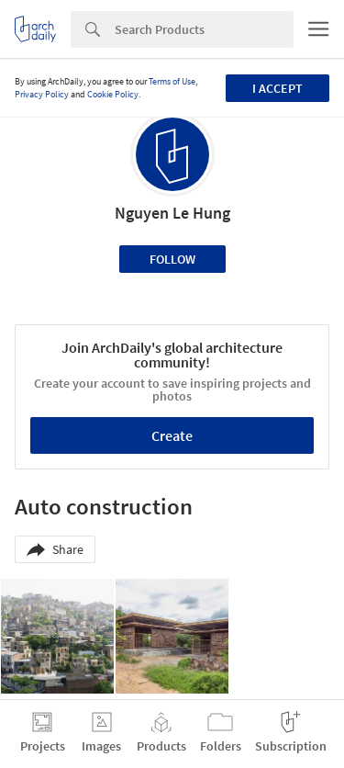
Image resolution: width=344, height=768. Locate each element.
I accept (277, 88)
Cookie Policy (113, 94)
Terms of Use (172, 81)
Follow (172, 259)
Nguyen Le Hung (172, 212)
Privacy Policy (42, 94)
